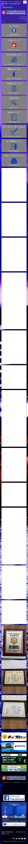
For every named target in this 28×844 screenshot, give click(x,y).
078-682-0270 (24, 16)
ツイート (3, 22)
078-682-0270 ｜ (9, 782)
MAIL (25, 20)
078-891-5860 (24, 18)
